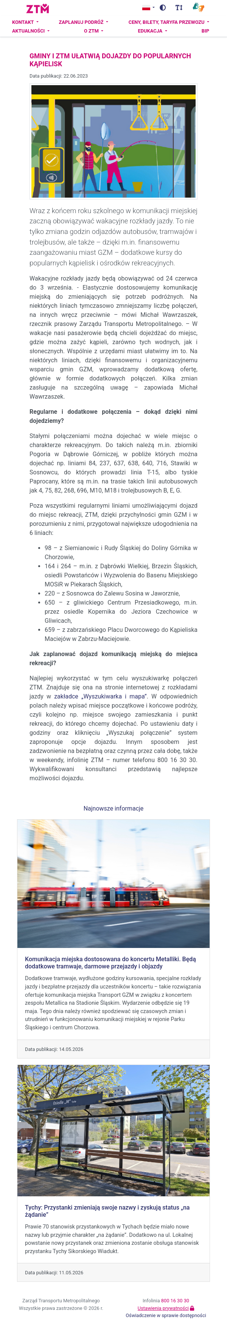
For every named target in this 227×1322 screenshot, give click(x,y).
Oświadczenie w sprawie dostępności (166, 1315)
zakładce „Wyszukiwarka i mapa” (99, 696)
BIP (205, 31)
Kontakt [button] (23, 22)
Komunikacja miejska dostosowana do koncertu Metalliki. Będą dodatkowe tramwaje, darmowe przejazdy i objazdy (110, 963)
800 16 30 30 (175, 1300)
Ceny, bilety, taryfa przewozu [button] (167, 22)
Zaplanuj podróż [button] (81, 22)
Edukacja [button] (151, 31)
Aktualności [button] (29, 31)
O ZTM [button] (92, 31)
